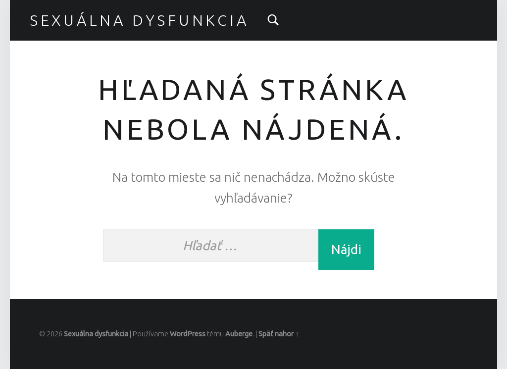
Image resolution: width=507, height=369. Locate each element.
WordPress (187, 334)
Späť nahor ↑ (278, 334)
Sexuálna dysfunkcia (139, 20)
